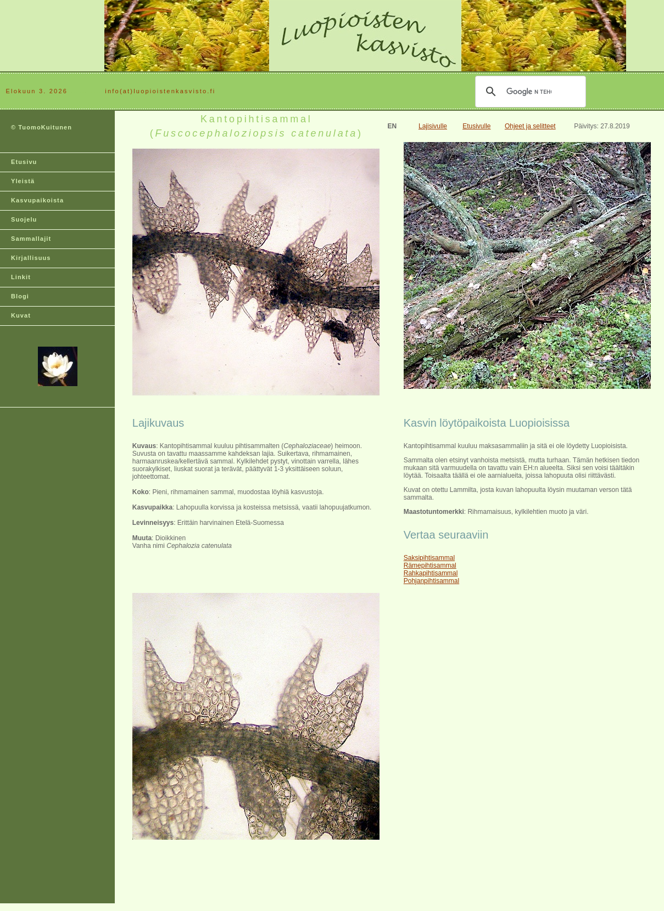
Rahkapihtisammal (431, 573)
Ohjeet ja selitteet (530, 126)
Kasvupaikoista (37, 200)
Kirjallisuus (31, 257)
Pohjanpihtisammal (431, 581)
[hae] (528, 91)
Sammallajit (31, 238)
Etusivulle (476, 126)
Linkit (21, 277)
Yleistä (23, 181)
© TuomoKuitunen (41, 127)
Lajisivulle (433, 126)
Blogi (20, 296)
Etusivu (24, 162)
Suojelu (24, 219)
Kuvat (21, 315)
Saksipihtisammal (429, 558)
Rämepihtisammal (430, 565)
